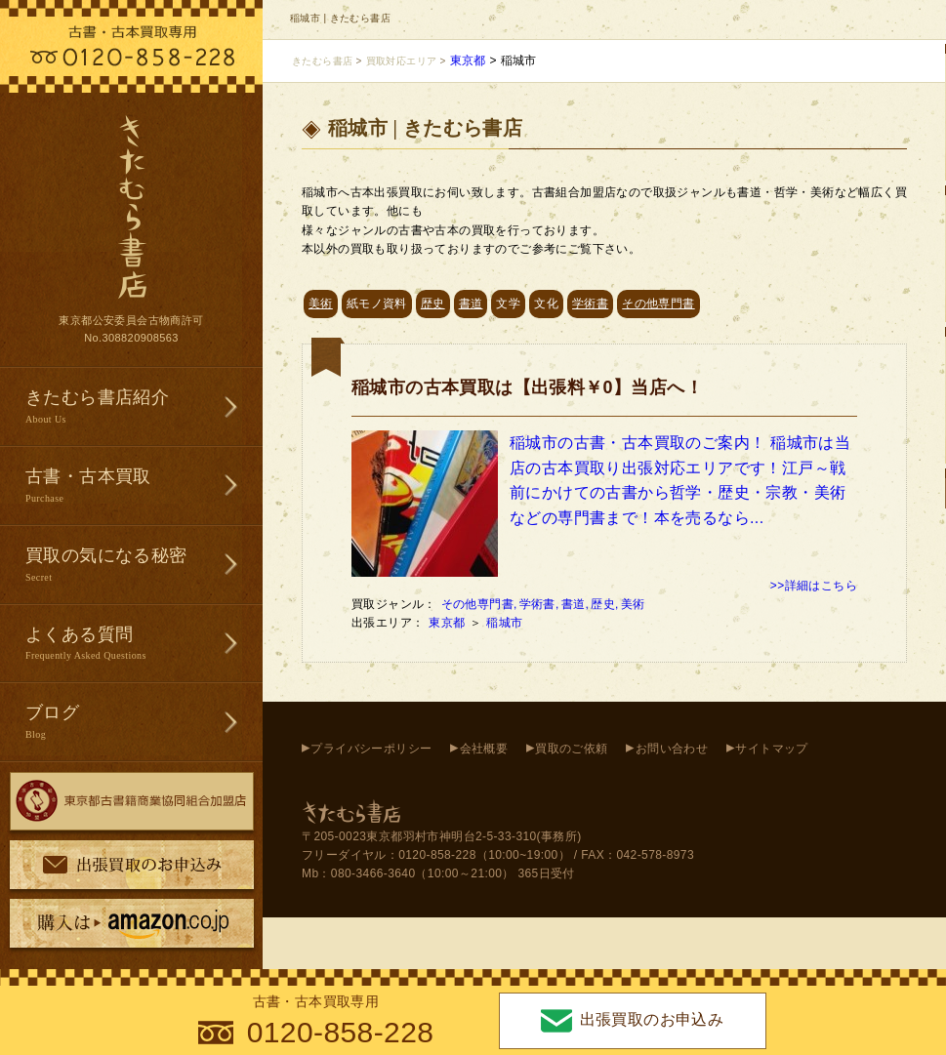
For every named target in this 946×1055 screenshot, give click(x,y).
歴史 (433, 303)
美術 (320, 303)
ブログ (144, 723)
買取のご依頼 (571, 748)
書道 (471, 303)
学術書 (590, 303)
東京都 (449, 622)
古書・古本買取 (144, 487)
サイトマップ (771, 748)
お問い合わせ (672, 748)
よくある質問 (144, 645)
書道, (575, 604)
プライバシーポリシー (371, 748)
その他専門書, (479, 604)
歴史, (605, 604)
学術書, (539, 604)
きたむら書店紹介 (144, 407)
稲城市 (506, 622)
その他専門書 (658, 303)
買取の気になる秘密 (144, 566)
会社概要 (484, 748)
